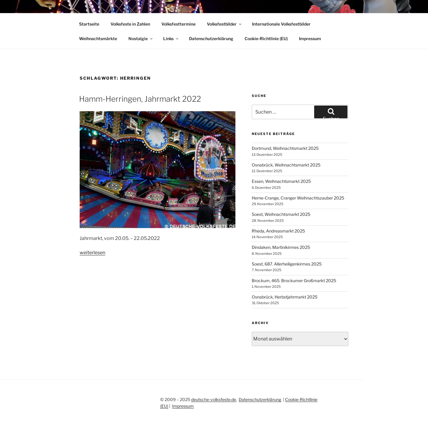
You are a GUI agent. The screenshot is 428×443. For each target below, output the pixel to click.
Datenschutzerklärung (211, 38)
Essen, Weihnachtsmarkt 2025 (281, 181)
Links (171, 38)
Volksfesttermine (178, 23)
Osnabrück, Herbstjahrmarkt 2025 (284, 296)
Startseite (89, 23)
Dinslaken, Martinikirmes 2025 (281, 247)
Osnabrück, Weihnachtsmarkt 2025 (286, 164)
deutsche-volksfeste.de (213, 399)
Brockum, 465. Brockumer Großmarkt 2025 (294, 280)
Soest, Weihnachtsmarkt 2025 (281, 214)
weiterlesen (92, 252)
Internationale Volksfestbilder (281, 23)
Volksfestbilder (224, 23)
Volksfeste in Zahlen (130, 23)
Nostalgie (140, 38)
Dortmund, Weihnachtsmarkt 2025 (285, 148)
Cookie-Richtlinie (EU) (266, 38)
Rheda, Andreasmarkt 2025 (278, 230)
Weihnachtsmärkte (98, 38)
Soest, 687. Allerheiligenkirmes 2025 (287, 263)
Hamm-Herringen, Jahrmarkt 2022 (140, 98)
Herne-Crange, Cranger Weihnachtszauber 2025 (298, 197)
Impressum (310, 38)
